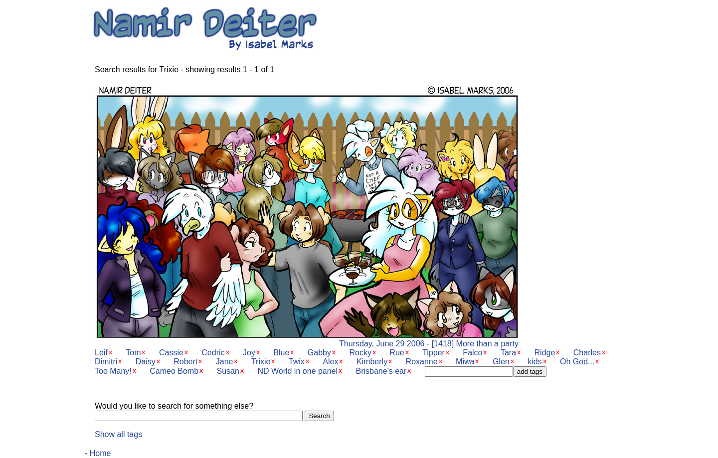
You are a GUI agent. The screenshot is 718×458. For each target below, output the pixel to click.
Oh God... (577, 361)
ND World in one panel (297, 371)
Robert (185, 361)
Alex (330, 361)
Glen (501, 361)
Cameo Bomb (174, 371)
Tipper (433, 352)
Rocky (360, 352)
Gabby (319, 352)
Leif (101, 352)
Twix (297, 361)
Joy (249, 352)
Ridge (545, 352)
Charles (587, 352)
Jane (224, 361)
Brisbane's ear (381, 371)
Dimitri (106, 361)
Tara (508, 352)
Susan (228, 371)
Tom (133, 352)
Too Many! (113, 371)
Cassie (171, 352)
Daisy (146, 361)
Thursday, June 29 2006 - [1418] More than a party (307, 340)
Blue (281, 352)
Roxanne (422, 361)
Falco (472, 352)
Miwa (465, 361)
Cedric (212, 352)
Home (100, 453)
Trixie (261, 361)
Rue (396, 352)
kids (534, 361)
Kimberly (372, 361)
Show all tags (118, 434)
